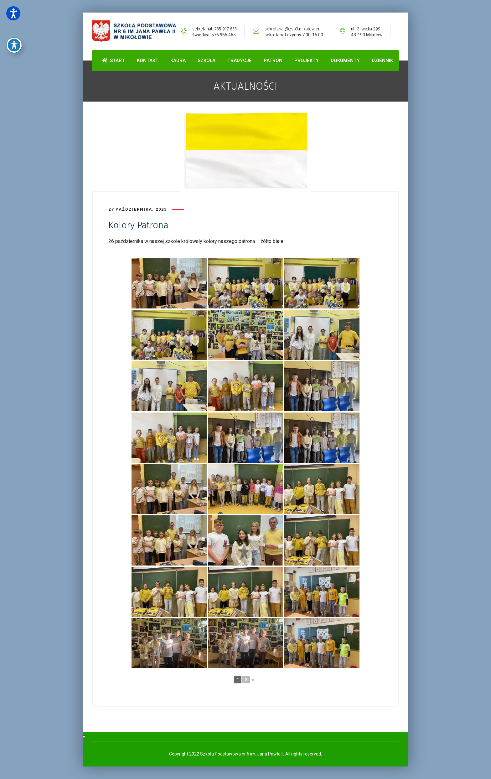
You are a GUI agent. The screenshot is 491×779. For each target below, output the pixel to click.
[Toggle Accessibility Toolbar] (14, 28)
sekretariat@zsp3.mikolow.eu (292, 29)
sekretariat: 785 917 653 (214, 29)
